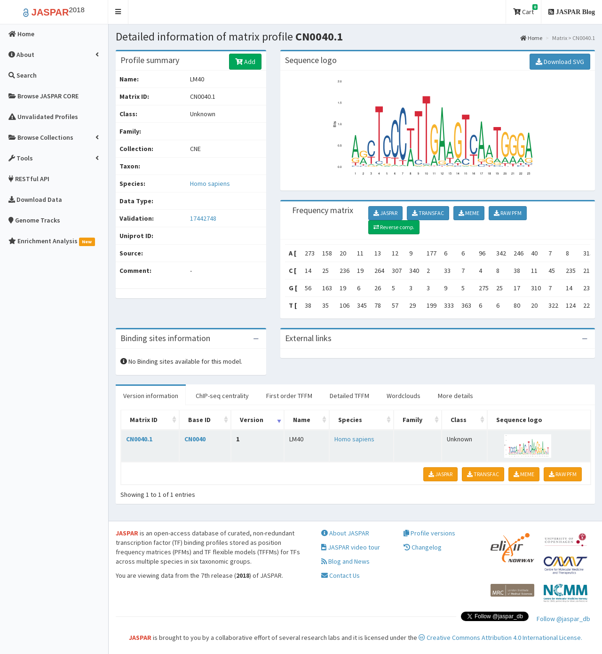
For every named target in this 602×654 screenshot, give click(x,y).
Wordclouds (403, 395)
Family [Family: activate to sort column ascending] (412, 419)
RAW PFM (508, 212)
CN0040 (195, 439)
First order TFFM (289, 395)
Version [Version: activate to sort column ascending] (251, 419)
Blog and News (345, 561)
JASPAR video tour (350, 547)
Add (245, 61)
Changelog (423, 547)
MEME (469, 212)
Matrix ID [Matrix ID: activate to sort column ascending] (144, 419)
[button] (118, 12)
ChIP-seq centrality (222, 395)
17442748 (203, 218)
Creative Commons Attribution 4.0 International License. (500, 637)
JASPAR (385, 212)
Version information (150, 395)
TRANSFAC (428, 212)
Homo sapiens (210, 183)
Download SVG (560, 61)
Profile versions (429, 533)
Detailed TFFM (349, 395)
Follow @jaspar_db (563, 618)
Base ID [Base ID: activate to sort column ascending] (199, 419)
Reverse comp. (393, 227)
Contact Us (340, 575)
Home (531, 37)
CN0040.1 (139, 439)
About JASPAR (345, 533)
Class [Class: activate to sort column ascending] (459, 419)
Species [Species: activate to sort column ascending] (350, 419)
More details (455, 395)
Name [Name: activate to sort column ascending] (301, 419)
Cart (525, 10)
